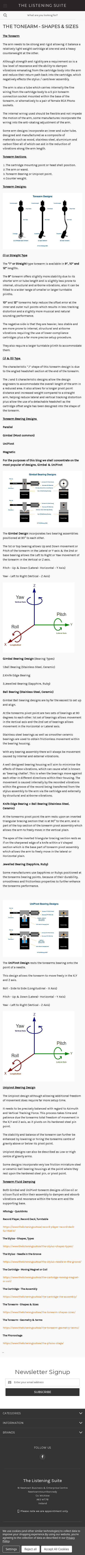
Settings (11, 1549)
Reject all (30, 1549)
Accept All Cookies (56, 1549)
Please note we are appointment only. (44, 1511)
